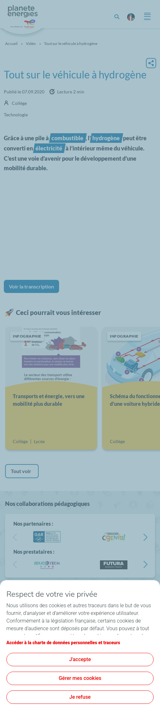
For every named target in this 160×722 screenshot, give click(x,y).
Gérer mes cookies (80, 678)
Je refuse (80, 697)
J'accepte (80, 659)
